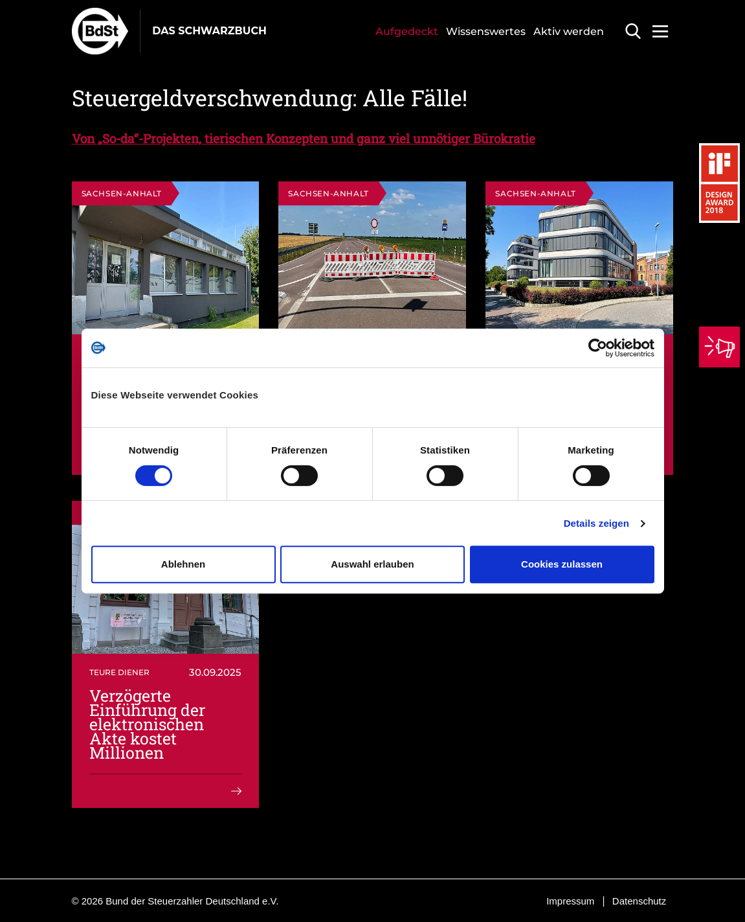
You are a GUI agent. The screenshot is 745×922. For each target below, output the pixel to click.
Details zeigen (596, 523)
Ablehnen (183, 564)
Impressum (570, 900)
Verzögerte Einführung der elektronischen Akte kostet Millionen (147, 724)
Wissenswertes (486, 31)
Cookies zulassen (562, 564)
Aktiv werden (568, 31)
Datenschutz (639, 900)
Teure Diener (119, 672)
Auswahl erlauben (372, 564)
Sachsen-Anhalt (122, 193)
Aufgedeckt (406, 31)
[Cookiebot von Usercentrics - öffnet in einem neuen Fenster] (597, 348)
